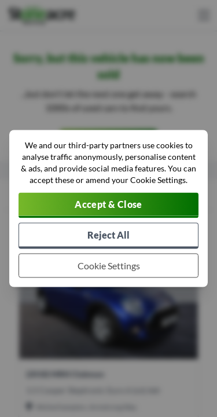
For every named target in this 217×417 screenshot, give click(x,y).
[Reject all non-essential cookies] (108, 236)
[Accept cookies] (108, 205)
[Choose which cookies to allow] (108, 266)
